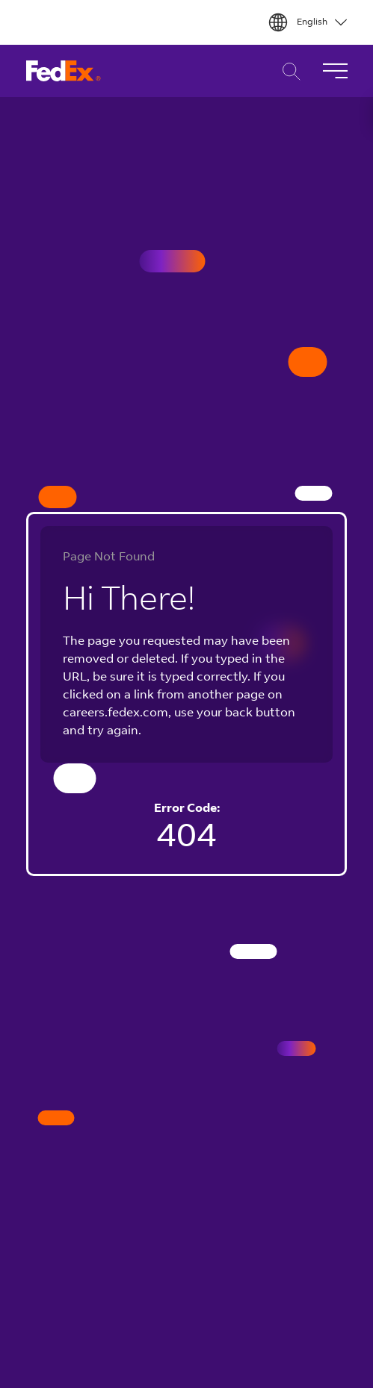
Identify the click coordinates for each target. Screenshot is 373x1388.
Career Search (287, 71)
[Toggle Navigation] (335, 70)
